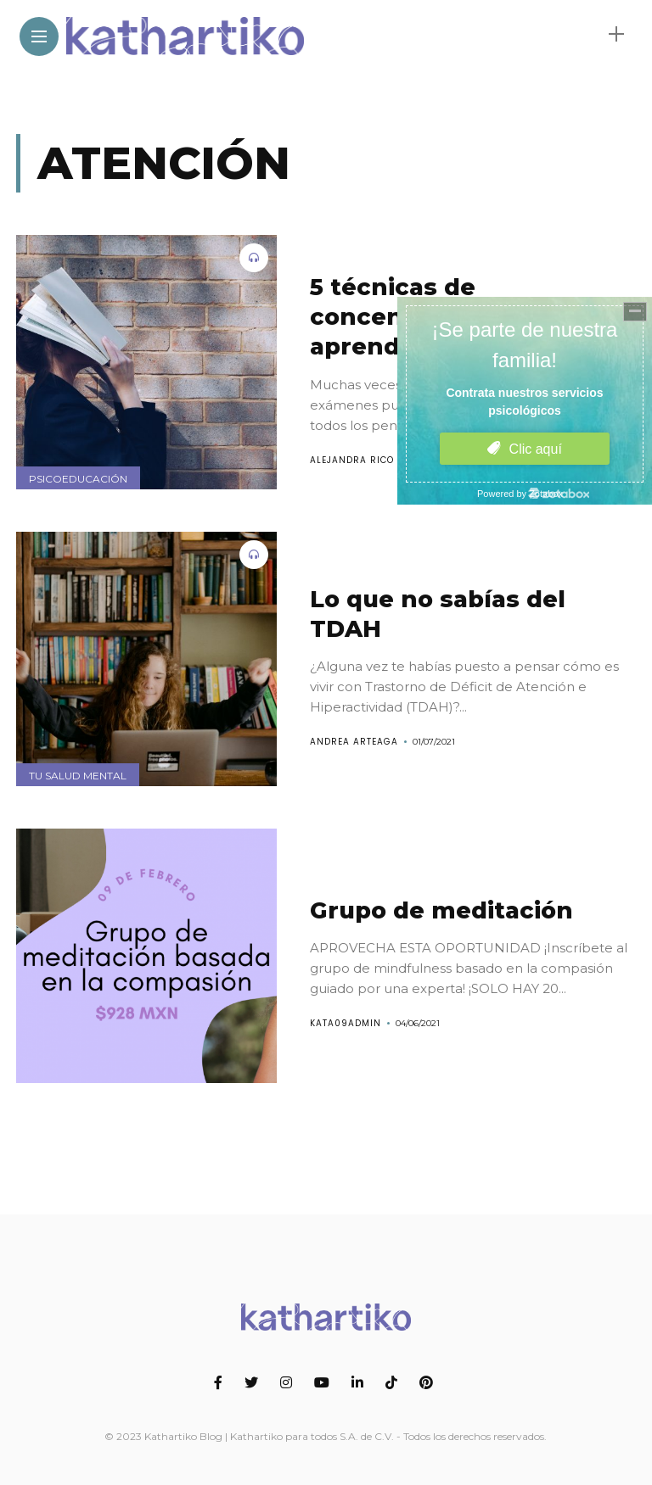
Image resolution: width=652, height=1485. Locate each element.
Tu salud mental (77, 775)
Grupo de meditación (441, 910)
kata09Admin (345, 1023)
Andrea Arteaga (354, 741)
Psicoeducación (78, 478)
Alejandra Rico (352, 460)
